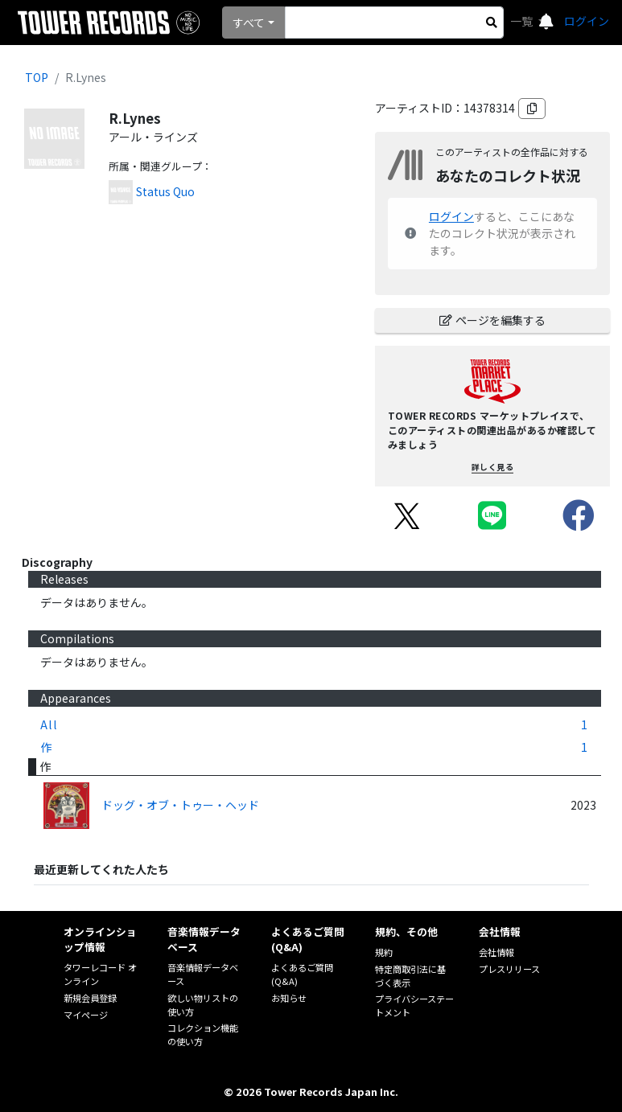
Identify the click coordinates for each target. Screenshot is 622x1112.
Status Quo (165, 191)
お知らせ (289, 997)
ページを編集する (492, 320)
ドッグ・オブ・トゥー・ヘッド (180, 805)
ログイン (586, 21)
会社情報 (496, 952)
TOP (36, 77)
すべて (249, 22)
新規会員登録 (90, 997)
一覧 (522, 21)
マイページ (86, 1014)
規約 (384, 952)
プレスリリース (509, 968)
